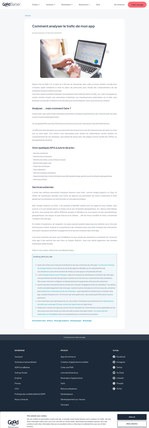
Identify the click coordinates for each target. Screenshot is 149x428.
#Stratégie (87, 321)
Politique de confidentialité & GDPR (30, 394)
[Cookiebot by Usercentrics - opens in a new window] (13, 424)
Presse (18, 383)
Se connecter (119, 4)
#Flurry (50, 321)
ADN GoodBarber (22, 367)
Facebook (119, 356)
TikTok (117, 388)
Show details (107, 424)
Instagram (119, 362)
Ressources (84, 4)
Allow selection (131, 408)
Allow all (132, 401)
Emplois (18, 378)
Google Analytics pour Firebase (54, 275)
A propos (19, 356)
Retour (28, 15)
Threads (118, 383)
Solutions (51, 4)
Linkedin (118, 378)
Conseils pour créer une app (74, 337)
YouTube (118, 372)
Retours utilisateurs (69, 388)
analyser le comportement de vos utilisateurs (58, 291)
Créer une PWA (67, 367)
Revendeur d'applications (72, 378)
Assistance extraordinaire (25, 362)
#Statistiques (75, 321)
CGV (17, 388)
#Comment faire (39, 321)
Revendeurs (67, 4)
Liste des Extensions (69, 372)
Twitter (117, 367)
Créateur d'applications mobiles (74, 362)
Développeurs (67, 394)
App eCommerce (68, 356)
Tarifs (98, 4)
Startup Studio (21, 372)
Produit (36, 4)
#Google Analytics (61, 321)
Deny (132, 414)
